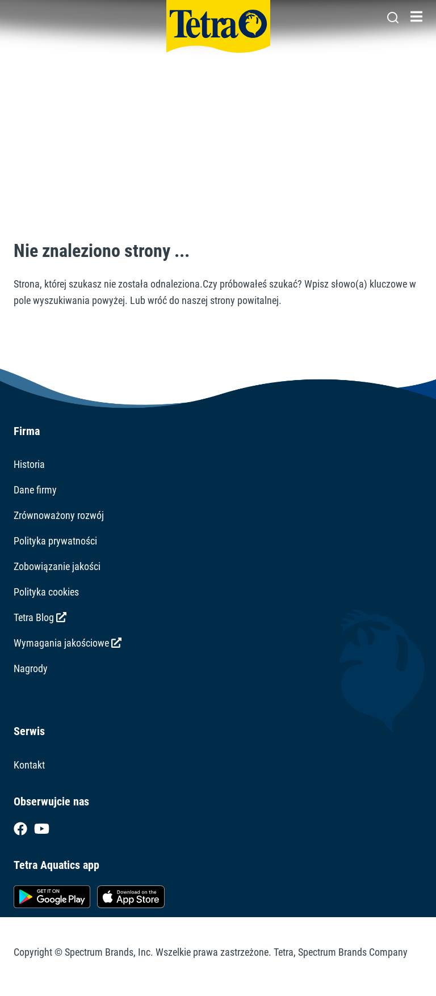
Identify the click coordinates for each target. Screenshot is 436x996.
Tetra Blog (40, 617)
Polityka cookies (46, 592)
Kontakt (29, 765)
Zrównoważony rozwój (59, 515)
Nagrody (31, 668)
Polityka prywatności (55, 541)
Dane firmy (35, 490)
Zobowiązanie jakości (57, 566)
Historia (29, 464)
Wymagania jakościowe (67, 643)
